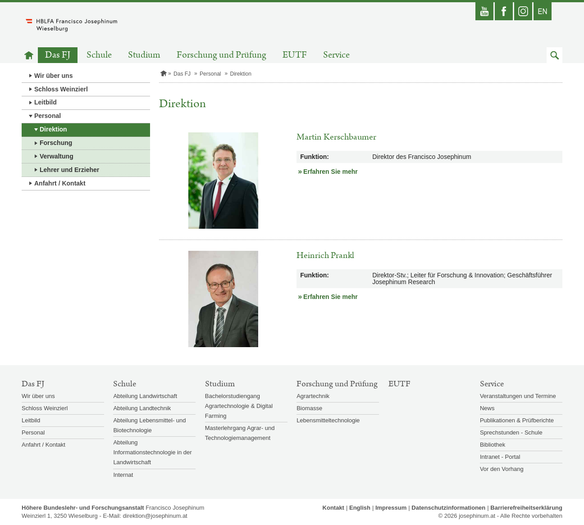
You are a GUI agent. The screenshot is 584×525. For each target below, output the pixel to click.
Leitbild (45, 102)
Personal (47, 115)
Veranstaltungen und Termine (518, 396)
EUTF (295, 55)
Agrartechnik (313, 396)
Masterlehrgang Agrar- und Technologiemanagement (240, 433)
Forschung (56, 142)
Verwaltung (56, 156)
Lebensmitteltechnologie (328, 420)
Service (336, 55)
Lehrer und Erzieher (69, 169)
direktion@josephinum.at (155, 515)
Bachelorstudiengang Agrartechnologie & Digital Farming (239, 406)
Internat (123, 474)
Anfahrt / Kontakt (60, 183)
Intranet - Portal (500, 456)
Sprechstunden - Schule (511, 432)
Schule (99, 55)
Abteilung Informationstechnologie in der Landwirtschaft (152, 452)
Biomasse (309, 408)
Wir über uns (53, 75)
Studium (144, 55)
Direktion (53, 129)
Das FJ (57, 55)
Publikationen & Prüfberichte (517, 420)
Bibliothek (492, 444)
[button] (554, 55)
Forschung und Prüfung (221, 55)
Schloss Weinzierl (61, 89)
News (487, 408)
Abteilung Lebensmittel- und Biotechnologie (149, 425)
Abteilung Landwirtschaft (145, 396)
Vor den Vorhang (502, 469)
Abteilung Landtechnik (142, 408)
